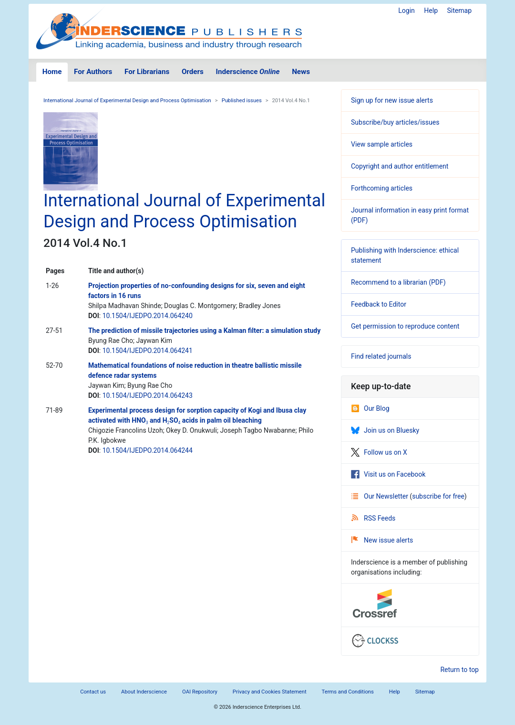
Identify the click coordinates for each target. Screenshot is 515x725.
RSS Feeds (373, 518)
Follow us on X (379, 452)
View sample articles (381, 144)
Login (406, 10)
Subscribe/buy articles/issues (395, 122)
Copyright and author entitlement (399, 166)
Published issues (242, 100)
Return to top (459, 669)
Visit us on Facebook (388, 474)
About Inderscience (144, 692)
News (301, 71)
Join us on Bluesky (385, 430)
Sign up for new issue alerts (392, 100)
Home (52, 71)
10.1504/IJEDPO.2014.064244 (148, 450)
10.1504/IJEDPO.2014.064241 (148, 350)
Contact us (93, 692)
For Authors (93, 71)
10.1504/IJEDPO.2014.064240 (148, 316)
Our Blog (370, 408)
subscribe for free (438, 496)
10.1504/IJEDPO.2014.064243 (148, 395)
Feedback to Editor (378, 304)
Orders (193, 71)
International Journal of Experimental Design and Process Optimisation (127, 100)
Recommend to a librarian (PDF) (398, 282)
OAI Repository (199, 692)
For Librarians (146, 71)
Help (431, 10)
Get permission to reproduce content (405, 326)
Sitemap (459, 10)
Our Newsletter (380, 496)
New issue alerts (382, 540)
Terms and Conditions (348, 692)
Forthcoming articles (381, 188)
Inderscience (248, 71)
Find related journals (381, 356)
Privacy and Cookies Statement (270, 692)
